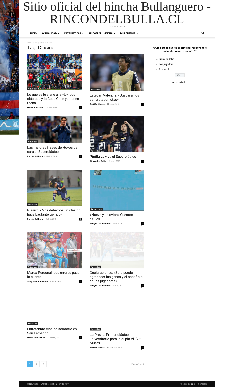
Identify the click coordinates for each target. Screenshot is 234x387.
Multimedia (129, 33)
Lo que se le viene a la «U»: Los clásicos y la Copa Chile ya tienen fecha (53, 99)
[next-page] (44, 364)
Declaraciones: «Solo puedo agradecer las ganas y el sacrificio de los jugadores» (116, 277)
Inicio (33, 33)
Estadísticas (74, 33)
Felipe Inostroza (35, 107)
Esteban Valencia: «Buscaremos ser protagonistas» (114, 97)
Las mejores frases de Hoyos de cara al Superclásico (52, 149)
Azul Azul (164, 69)
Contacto (202, 383)
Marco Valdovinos (36, 337)
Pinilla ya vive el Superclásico (113, 157)
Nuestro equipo (187, 383)
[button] (203, 33)
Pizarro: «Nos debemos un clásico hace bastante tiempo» (53, 212)
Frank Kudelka (166, 59)
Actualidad (50, 33)
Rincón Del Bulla (35, 156)
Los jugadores (167, 64)
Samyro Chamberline (100, 223)
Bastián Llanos (97, 104)
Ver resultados (180, 82)
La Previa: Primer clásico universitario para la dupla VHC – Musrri (115, 339)
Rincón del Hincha (102, 33)
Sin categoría (96, 209)
